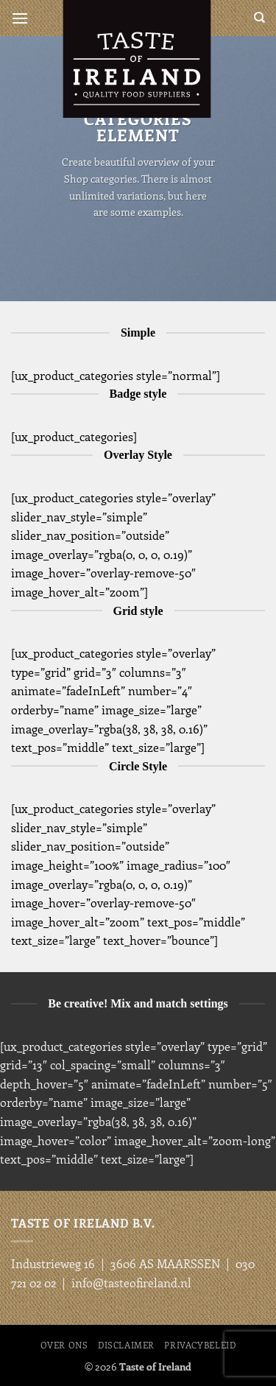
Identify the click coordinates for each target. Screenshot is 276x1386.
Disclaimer (126, 1345)
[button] (20, 18)
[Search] (259, 18)
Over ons (64, 1345)
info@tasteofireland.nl (131, 1282)
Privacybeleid (200, 1345)
